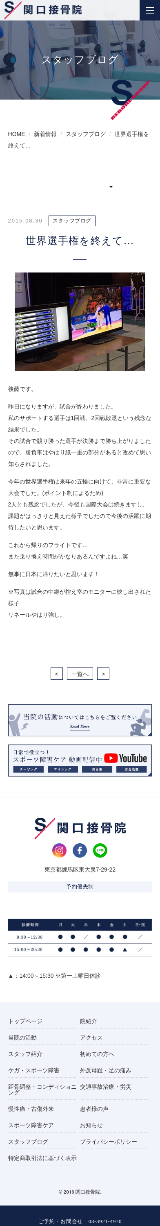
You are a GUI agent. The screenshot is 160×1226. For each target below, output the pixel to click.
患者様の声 (94, 1109)
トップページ (25, 1021)
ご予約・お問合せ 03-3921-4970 (80, 1221)
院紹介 (88, 1021)
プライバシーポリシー (108, 1141)
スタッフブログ (28, 1141)
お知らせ (91, 1125)
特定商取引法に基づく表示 (42, 1158)
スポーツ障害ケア (31, 1125)
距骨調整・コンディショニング (42, 1089)
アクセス (91, 1037)
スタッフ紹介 (25, 1054)
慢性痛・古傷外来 (31, 1109)
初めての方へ (97, 1054)
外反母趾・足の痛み (105, 1070)
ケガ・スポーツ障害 (34, 1070)
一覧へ (80, 674)
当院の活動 (22, 1037)
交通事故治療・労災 (105, 1086)
